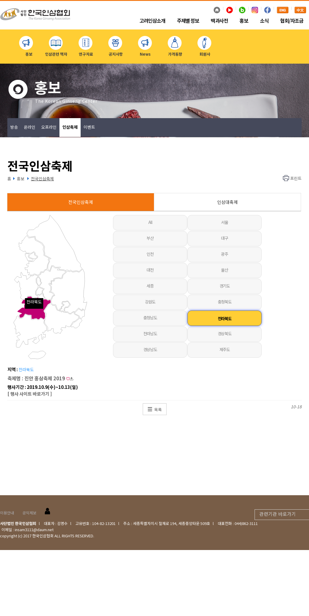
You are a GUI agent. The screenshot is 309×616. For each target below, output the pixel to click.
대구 (224, 238)
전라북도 (224, 318)
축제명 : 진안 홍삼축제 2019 (40, 378)
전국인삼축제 (42, 178)
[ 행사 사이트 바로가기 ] (29, 393)
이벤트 (89, 127)
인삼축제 (70, 127)
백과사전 (219, 21)
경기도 (225, 286)
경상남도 (150, 349)
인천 (150, 254)
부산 (150, 238)
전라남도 (150, 333)
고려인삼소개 (152, 21)
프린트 (296, 178)
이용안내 (7, 513)
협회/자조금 (291, 21)
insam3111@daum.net (34, 529)
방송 (14, 127)
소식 (264, 21)
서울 (224, 222)
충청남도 (150, 318)
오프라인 (49, 127)
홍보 (244, 21)
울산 (224, 270)
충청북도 (224, 302)
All (150, 222)
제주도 (225, 349)
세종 (150, 286)
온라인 (29, 127)
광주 (224, 254)
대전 (150, 270)
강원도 (150, 302)
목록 (158, 409)
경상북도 (224, 333)
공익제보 (29, 513)
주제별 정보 (188, 21)
